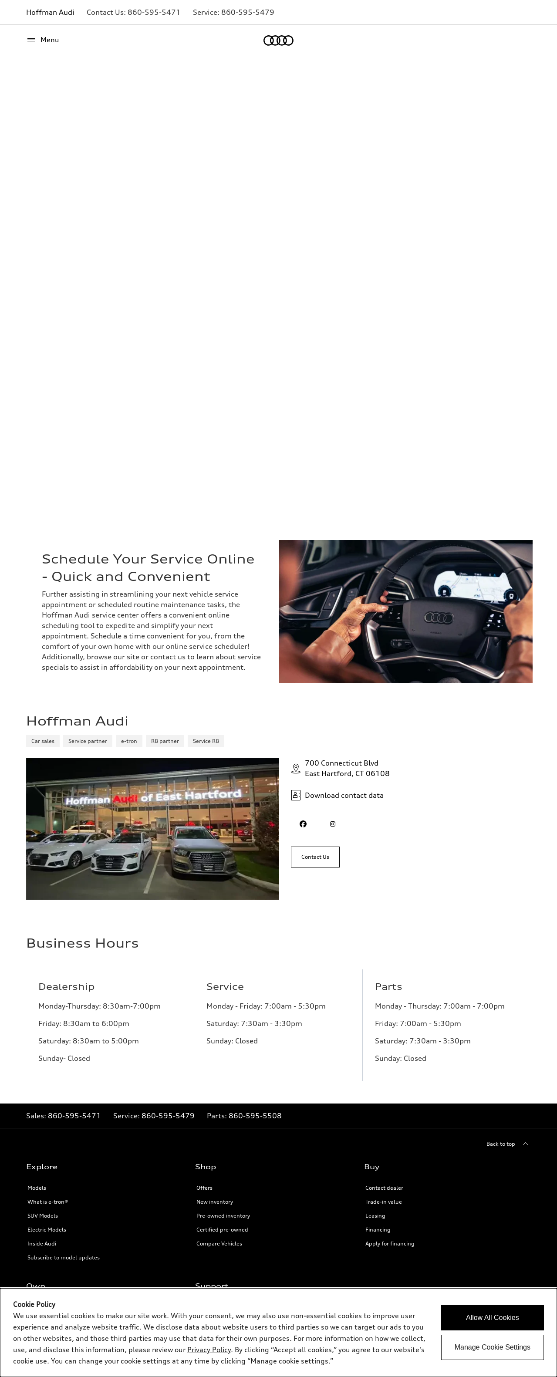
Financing (378, 1229)
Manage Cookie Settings (492, 1347)
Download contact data (337, 795)
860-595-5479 (168, 1115)
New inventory (214, 1201)
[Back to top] (508, 1144)
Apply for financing (390, 1243)
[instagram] (333, 824)
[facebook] (303, 824)
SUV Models (42, 1215)
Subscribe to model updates (63, 1257)
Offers (204, 1188)
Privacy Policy (209, 1349)
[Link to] (154, 12)
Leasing (375, 1215)
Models (36, 1188)
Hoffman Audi (50, 12)
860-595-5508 (255, 1115)
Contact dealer (384, 1188)
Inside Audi (41, 1243)
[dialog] (278, 1332)
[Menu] (42, 40)
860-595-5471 (74, 1115)
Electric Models (46, 1229)
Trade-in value (383, 1201)
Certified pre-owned (222, 1229)
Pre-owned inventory (223, 1215)
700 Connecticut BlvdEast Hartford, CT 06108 (340, 768)
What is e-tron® (47, 1201)
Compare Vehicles (219, 1243)
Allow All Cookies (492, 1317)
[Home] (278, 40)
